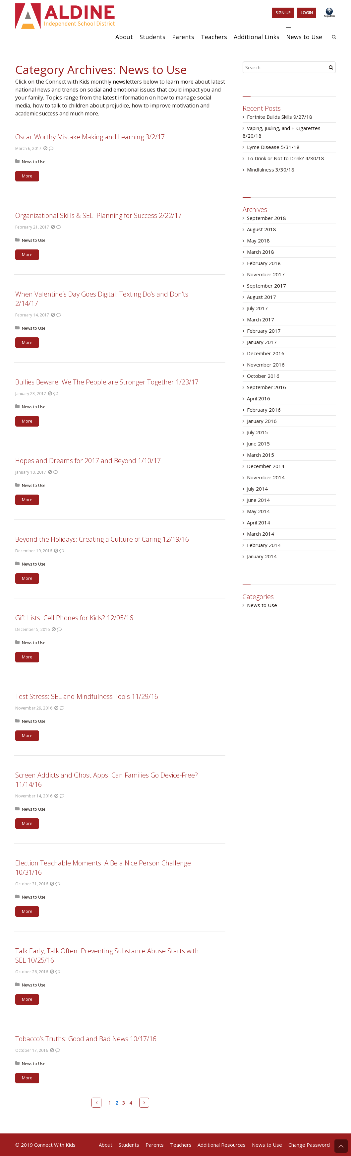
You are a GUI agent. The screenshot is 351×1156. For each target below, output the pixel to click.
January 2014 (262, 556)
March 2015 (260, 454)
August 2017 (261, 297)
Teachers (181, 1144)
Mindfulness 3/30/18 (270, 169)
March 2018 (260, 251)
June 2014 (258, 500)
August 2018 (261, 229)
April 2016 (258, 398)
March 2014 (260, 533)
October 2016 (263, 376)
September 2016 (266, 387)
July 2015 (257, 432)
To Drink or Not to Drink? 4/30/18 (285, 158)
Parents (155, 1144)
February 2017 (264, 330)
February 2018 (264, 263)
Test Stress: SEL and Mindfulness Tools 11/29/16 (86, 696)
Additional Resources (222, 1144)
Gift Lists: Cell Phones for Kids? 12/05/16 (74, 617)
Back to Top (341, 1146)
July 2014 (257, 488)
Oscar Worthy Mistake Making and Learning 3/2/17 (90, 136)
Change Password (309, 1144)
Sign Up (283, 13)
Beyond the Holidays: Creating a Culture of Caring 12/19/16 (102, 539)
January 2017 (262, 342)
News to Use (33, 162)
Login (307, 13)
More (27, 176)
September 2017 (266, 285)
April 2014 (258, 522)
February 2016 (264, 409)
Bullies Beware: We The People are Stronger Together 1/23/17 (107, 381)
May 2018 (258, 240)
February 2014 (264, 545)
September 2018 (266, 218)
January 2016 (262, 421)
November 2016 (266, 364)
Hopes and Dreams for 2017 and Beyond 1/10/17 (88, 460)
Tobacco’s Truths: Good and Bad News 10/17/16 (85, 1038)
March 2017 (260, 319)
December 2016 (265, 353)
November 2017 (266, 274)
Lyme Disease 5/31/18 (273, 147)
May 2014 (258, 511)
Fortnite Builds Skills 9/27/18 (279, 116)
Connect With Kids (55, 1144)
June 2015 (258, 443)
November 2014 (266, 477)
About (105, 1144)
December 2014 (265, 466)
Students (129, 1144)
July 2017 (257, 308)
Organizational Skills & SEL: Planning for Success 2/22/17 (98, 215)
